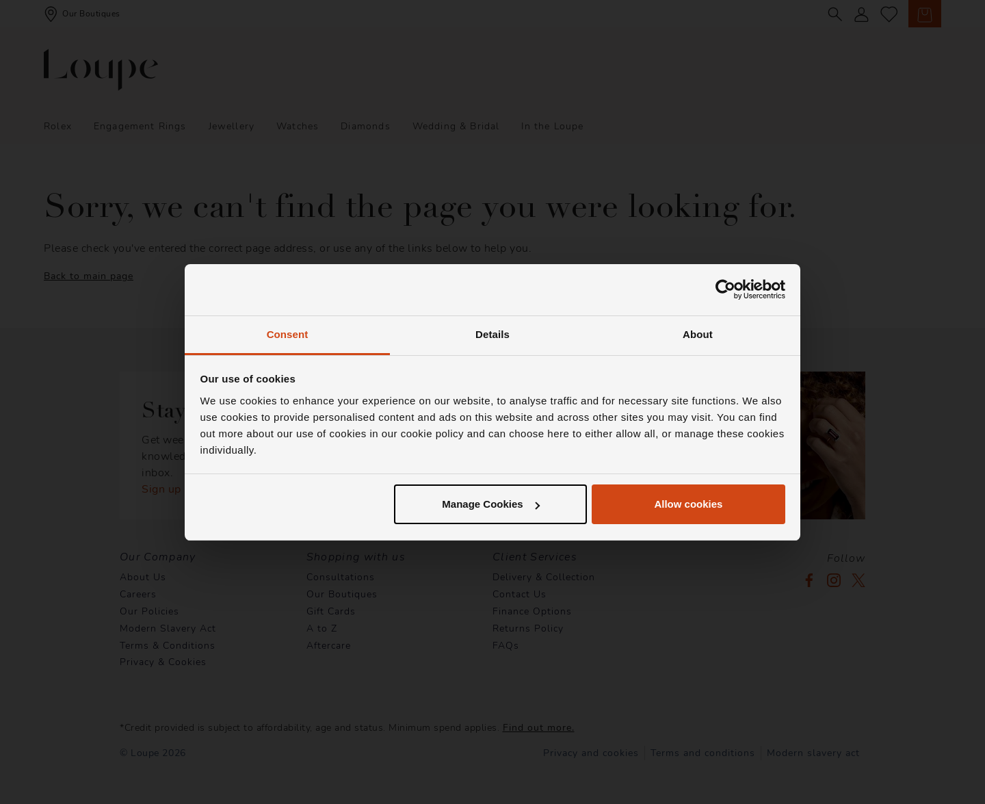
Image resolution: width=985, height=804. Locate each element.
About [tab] (698, 334)
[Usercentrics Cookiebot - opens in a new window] (725, 289)
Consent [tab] (287, 334)
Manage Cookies (490, 504)
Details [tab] (492, 334)
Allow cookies (688, 504)
